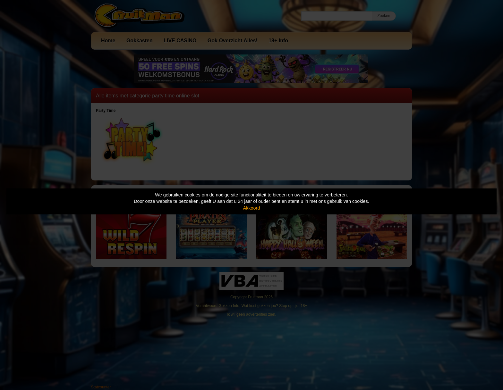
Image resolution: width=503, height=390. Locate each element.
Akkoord (251, 208)
